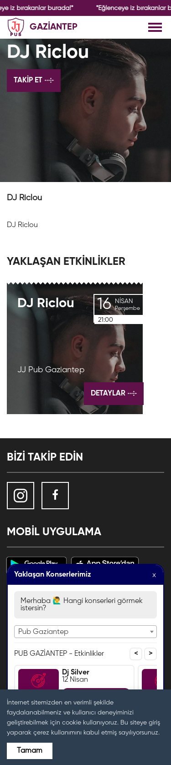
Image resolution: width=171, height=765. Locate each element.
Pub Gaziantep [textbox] (43, 632)
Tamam (29, 751)
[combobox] (85, 631)
